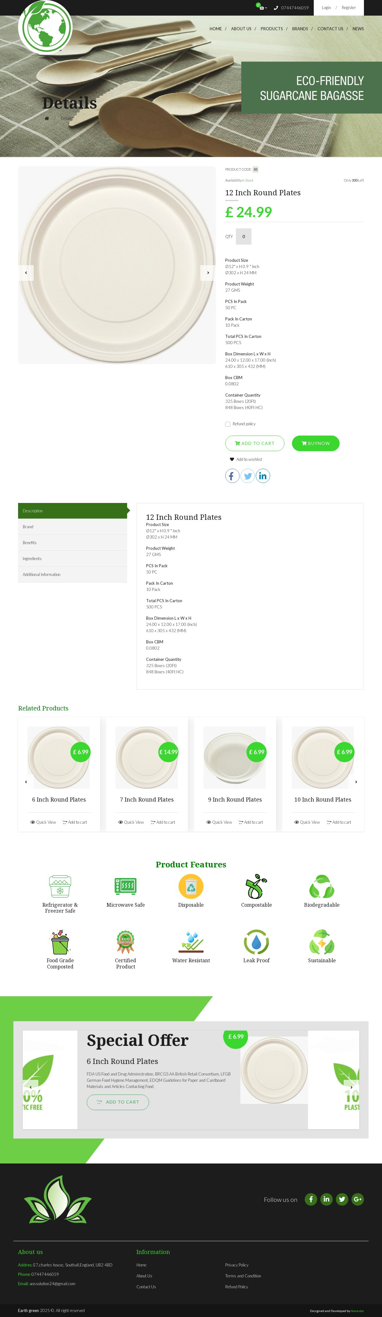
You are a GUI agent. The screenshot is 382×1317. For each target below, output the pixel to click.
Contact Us (330, 28)
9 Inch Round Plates (235, 799)
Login (326, 7)
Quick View (43, 822)
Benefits (30, 542)
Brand (28, 526)
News (358, 28)
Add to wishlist (246, 459)
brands (300, 28)
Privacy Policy (236, 1264)
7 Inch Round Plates (147, 799)
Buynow (316, 443)
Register (349, 7)
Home (216, 28)
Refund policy (244, 423)
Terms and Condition (243, 1275)
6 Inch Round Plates (59, 799)
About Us (144, 1275)
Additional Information (41, 574)
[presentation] (26, 273)
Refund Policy (236, 1286)
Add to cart (255, 443)
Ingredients (32, 558)
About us (241, 28)
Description (33, 510)
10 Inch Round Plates (322, 799)
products (272, 28)
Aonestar (357, 1311)
